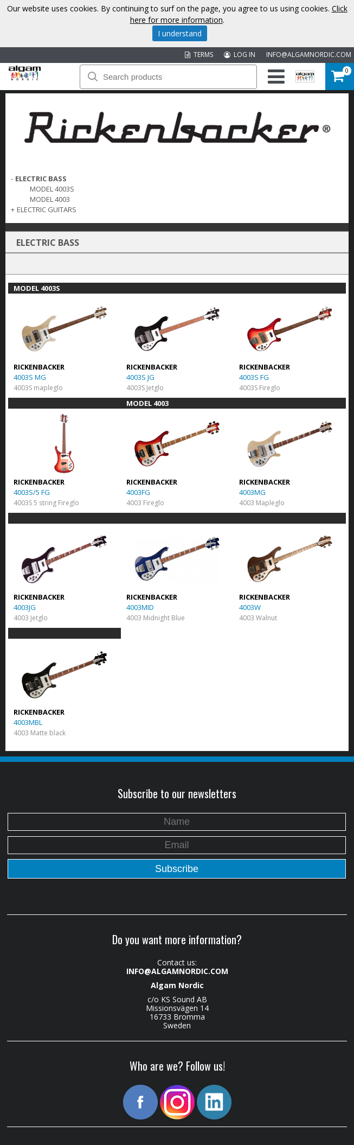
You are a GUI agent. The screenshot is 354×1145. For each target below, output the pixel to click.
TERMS (199, 54)
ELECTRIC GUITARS (46, 209)
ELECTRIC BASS (41, 178)
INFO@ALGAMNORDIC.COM (308, 54)
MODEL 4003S (52, 189)
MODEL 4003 (50, 199)
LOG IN (239, 54)
